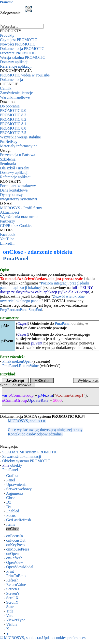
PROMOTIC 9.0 (13, 110)
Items (10, 524)
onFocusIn (14, 536)
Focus (10, 515)
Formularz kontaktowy (18, 186)
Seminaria (8, 164)
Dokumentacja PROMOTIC (22, 48)
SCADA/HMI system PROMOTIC (29, 452)
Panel (10, 480)
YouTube (7, 239)
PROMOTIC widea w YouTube (25, 75)
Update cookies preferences (63, 638)
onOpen (12, 553)
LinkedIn (7, 243)
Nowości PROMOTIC (17, 44)
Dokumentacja (11, 79)
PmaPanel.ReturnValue (20, 366)
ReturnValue (16, 584)
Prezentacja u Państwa (17, 155)
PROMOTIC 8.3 (13, 115)
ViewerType (15, 620)
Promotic (6, 2)
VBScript (42, 380)
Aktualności (9, 212)
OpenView (14, 562)
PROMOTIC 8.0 (13, 128)
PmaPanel (15, 258)
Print (10, 571)
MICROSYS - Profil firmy (21, 208)
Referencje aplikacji (15, 66)
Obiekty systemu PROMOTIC (26, 461)
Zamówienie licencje (16, 93)
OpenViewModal (19, 567)
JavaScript (15, 380)
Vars (9, 615)
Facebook (7, 234)
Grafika (12, 476)
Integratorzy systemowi (18, 199)
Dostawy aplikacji (14, 62)
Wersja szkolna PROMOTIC (22, 57)
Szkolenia (7, 159)
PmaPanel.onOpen (16, 361)
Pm (50, 395)
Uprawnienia (16, 484)
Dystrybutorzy (11, 195)
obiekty (12, 465)
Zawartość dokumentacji (21, 456)
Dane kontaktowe (14, 190)
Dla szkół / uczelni (14, 168)
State (10, 607)
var (4, 395)
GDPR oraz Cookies (16, 225)
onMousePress (17, 549)
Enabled (12, 511)
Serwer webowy (19, 489)
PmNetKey (8, 141)
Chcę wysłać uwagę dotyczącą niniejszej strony (45, 430)
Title (10, 611)
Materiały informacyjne (18, 146)
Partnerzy (7, 221)
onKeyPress (15, 545)
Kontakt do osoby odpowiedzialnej (35, 434)
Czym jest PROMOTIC (18, 40)
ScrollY (12, 602)
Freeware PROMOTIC (18, 53)
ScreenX (13, 589)
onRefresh (14, 558)
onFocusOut (15, 540)
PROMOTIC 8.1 (13, 124)
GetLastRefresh (18, 520)
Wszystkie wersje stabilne (20, 137)
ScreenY (13, 593)
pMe (42, 395)
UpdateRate (38, 400)
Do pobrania (10, 106)
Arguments (14, 493)
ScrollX (12, 598)
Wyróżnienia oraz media (19, 217)
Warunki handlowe (15, 97)
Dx (8, 502)
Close (10, 498)
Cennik (5, 88)
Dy (8, 507)
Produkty (7, 35)
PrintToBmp (16, 576)
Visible (11, 624)
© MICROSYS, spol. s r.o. (21, 638)
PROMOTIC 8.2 (13, 119)
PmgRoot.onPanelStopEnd (21, 310)
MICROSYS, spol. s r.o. (27, 421)
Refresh (12, 580)
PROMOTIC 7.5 (13, 133)
